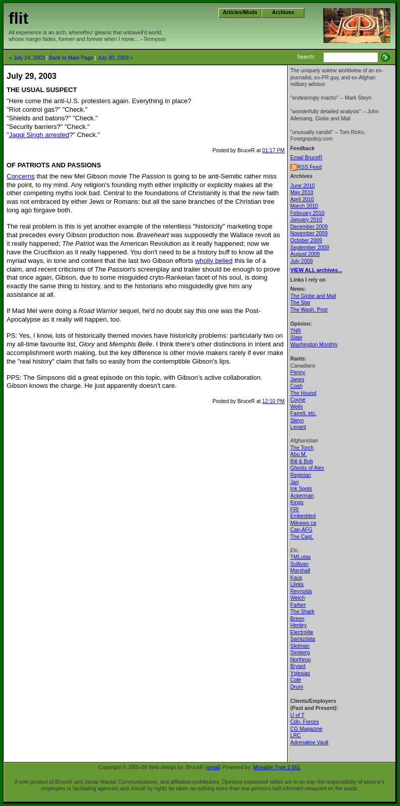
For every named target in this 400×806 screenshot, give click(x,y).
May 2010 (302, 192)
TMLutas (300, 557)
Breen (297, 618)
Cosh (296, 386)
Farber (298, 605)
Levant (298, 427)
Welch (297, 598)
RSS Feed (309, 167)
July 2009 (301, 261)
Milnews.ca (303, 523)
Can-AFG (301, 529)
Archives (283, 12)
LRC (295, 735)
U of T (297, 715)
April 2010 (302, 199)
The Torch (302, 448)
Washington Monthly (314, 344)
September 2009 (309, 247)
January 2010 (306, 219)
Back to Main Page (71, 58)
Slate (296, 337)
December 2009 (309, 227)
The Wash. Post (309, 309)
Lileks (297, 584)
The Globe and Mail (313, 296)
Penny (297, 372)
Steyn (297, 420)
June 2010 (302, 186)
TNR (295, 331)
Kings (296, 502)
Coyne (297, 399)
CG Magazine (306, 729)
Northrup (300, 659)
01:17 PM (273, 150)
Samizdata (302, 639)
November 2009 (309, 233)
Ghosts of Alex (307, 468)
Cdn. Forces (304, 722)
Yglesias (300, 673)
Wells (296, 407)
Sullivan (299, 564)
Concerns (21, 176)
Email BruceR (306, 157)
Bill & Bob (301, 461)
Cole (295, 680)
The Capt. (302, 537)
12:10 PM (273, 401)
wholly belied (214, 260)
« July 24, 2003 (27, 58)
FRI (294, 509)
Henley (298, 625)
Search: (306, 57)
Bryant (297, 666)
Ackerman (302, 496)
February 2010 (307, 213)
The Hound (303, 393)
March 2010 (304, 206)
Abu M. (298, 454)
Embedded (303, 516)
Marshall (300, 570)
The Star (300, 302)
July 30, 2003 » (115, 58)
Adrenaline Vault (309, 742)
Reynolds (301, 591)
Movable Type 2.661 (276, 767)
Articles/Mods (240, 12)
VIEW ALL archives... (316, 270)
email (213, 767)
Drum (296, 687)
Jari (294, 482)
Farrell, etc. (303, 413)
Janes (297, 379)
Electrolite (302, 632)
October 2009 (306, 240)
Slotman (299, 646)
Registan (300, 475)
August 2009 (305, 254)
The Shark (302, 611)
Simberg (300, 652)
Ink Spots (301, 488)
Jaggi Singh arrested (39, 135)
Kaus (296, 577)
